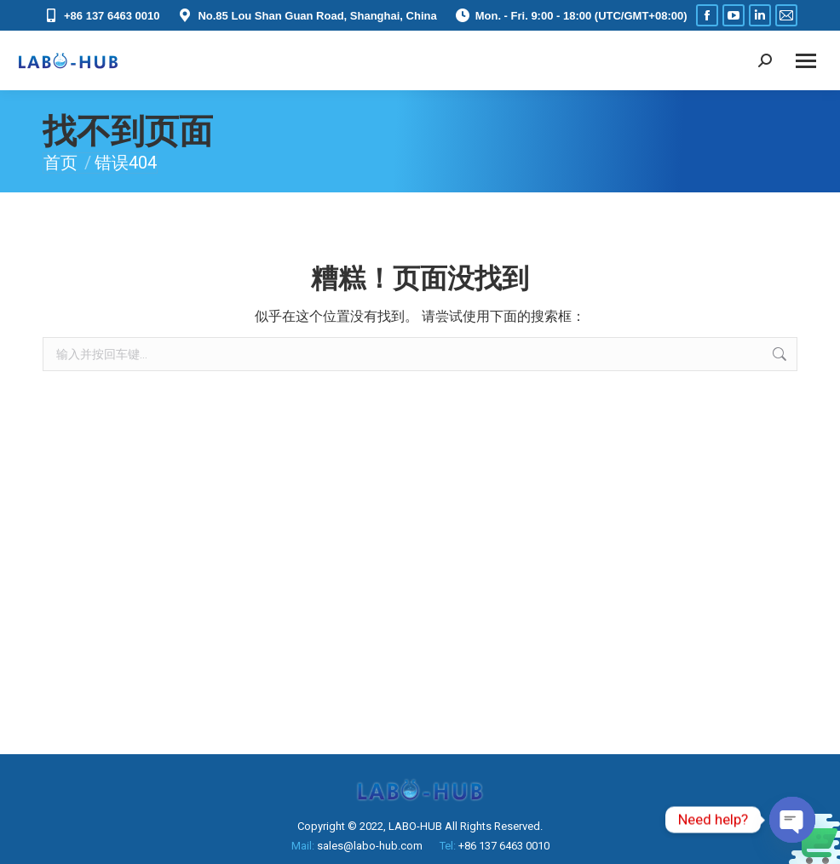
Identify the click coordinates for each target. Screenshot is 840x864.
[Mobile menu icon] (806, 60)
